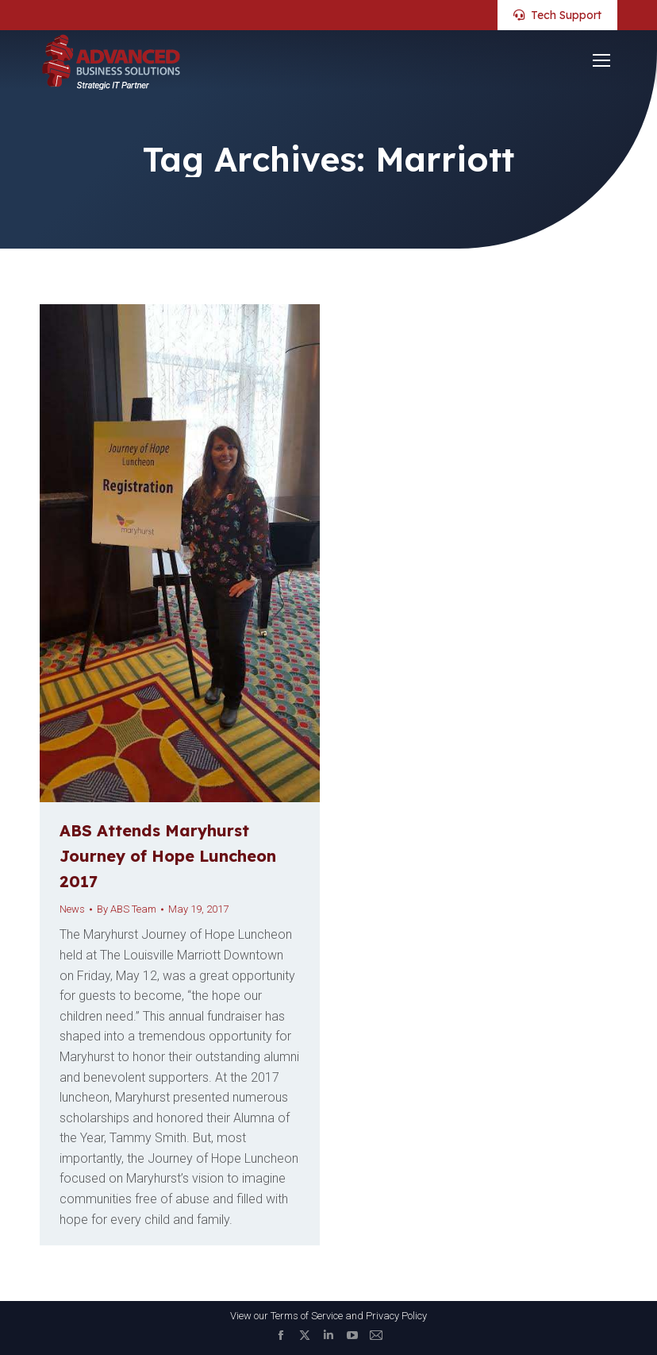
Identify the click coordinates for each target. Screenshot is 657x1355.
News (72, 909)
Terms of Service (307, 1316)
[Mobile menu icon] (601, 60)
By (126, 909)
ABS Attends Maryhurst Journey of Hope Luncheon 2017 (168, 855)
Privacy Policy (396, 1316)
